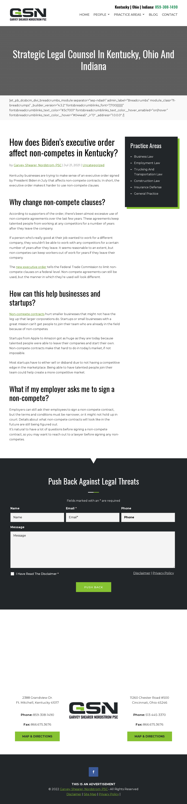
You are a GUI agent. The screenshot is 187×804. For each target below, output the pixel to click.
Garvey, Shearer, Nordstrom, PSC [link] (84, 789)
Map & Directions (37, 736)
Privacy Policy (163, 573)
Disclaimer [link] (73, 794)
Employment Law (147, 163)
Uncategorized (93, 165)
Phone (126, 508)
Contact (170, 14)
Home (84, 14)
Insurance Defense (148, 187)
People (100, 14)
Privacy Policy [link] (109, 794)
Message (17, 527)
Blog (153, 14)
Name (15, 508)
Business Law (143, 156)
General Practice (146, 193)
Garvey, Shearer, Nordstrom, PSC (38, 165)
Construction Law (147, 181)
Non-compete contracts (26, 314)
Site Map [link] (90, 794)
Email (71, 508)
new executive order (31, 267)
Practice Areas (127, 14)
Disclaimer (141, 573)
